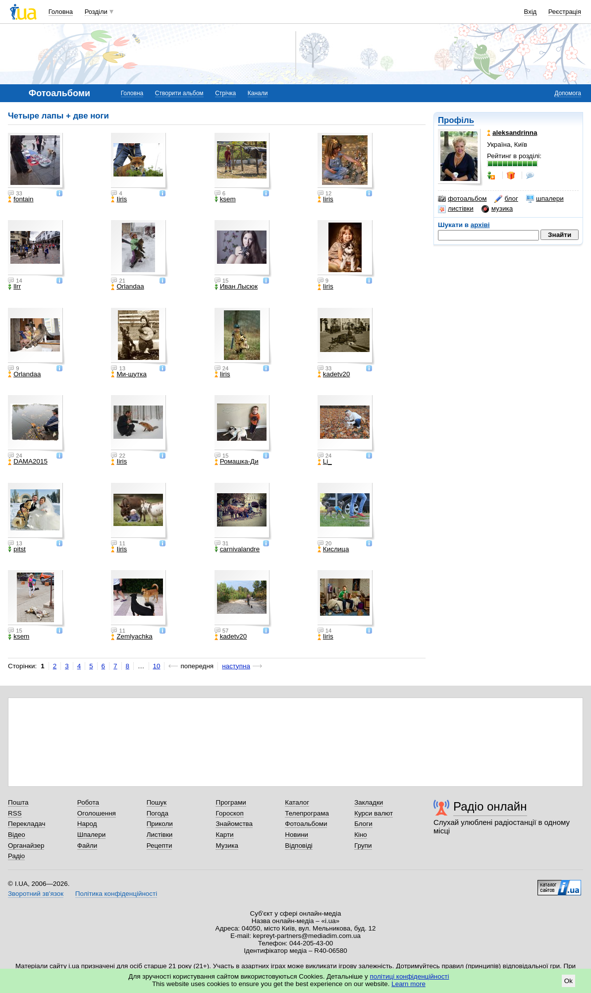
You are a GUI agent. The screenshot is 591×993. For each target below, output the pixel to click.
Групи (363, 845)
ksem (225, 199)
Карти (224, 834)
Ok (568, 981)
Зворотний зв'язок (35, 893)
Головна (61, 11)
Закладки (368, 802)
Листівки (160, 834)
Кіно (360, 834)
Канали (258, 93)
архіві (480, 225)
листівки (456, 209)
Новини (296, 834)
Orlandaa (127, 287)
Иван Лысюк (236, 287)
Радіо (16, 856)
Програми (230, 802)
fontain (20, 199)
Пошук (157, 802)
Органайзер (26, 845)
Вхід (530, 11)
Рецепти (159, 845)
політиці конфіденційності (409, 976)
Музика (226, 845)
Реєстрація (564, 11)
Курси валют (373, 813)
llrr (14, 287)
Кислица (333, 549)
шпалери (545, 199)
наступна (236, 666)
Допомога (567, 93)
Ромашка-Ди (237, 462)
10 (157, 666)
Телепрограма (307, 813)
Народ (87, 823)
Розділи (96, 11)
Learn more (408, 984)
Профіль (456, 120)
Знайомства (234, 823)
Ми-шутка (128, 374)
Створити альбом (179, 93)
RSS (15, 813)
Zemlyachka (131, 637)
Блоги (363, 823)
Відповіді (299, 845)
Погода (157, 813)
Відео (16, 834)
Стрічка (225, 93)
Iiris (119, 199)
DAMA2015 (28, 462)
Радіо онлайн (490, 806)
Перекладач (26, 823)
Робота (88, 802)
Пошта (18, 802)
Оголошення (96, 813)
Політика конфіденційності (116, 893)
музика (497, 209)
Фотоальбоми (306, 823)
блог (506, 199)
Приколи (160, 823)
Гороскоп (229, 813)
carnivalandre (237, 549)
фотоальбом (462, 199)
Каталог (297, 802)
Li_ (325, 462)
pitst (17, 549)
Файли (87, 845)
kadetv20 (334, 374)
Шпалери (91, 834)
